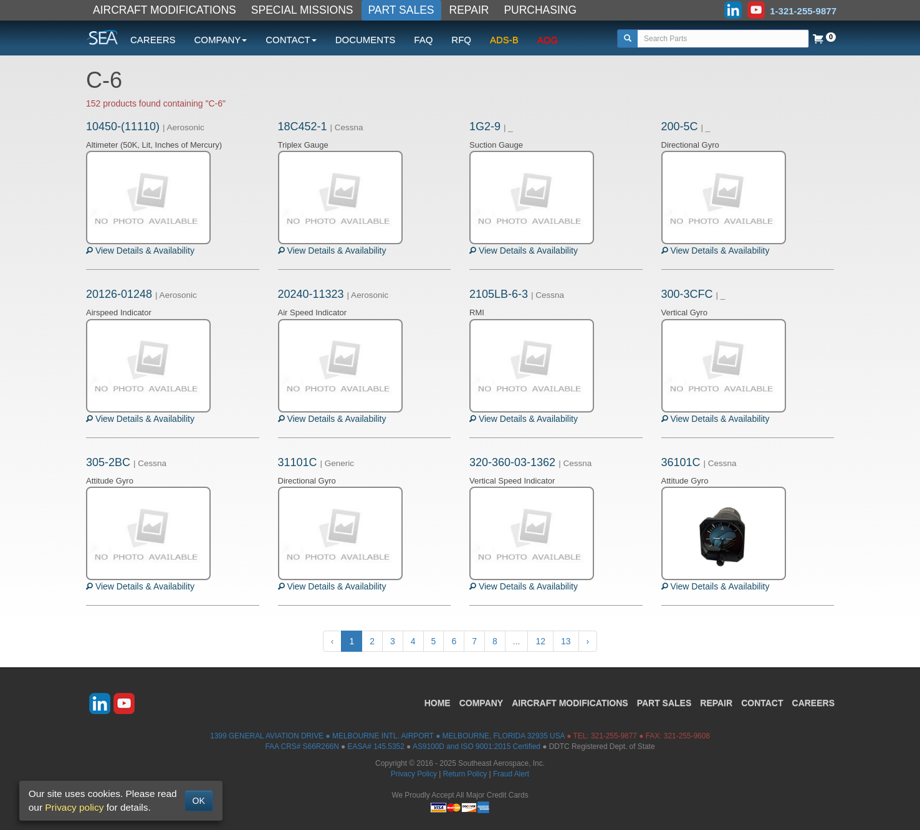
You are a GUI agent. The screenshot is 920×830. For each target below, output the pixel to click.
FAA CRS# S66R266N (301, 746)
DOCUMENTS (365, 39)
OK (199, 801)
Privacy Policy (414, 774)
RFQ (461, 39)
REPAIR (469, 10)
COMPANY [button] (220, 39)
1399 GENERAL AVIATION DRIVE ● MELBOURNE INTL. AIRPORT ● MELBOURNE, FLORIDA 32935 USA (387, 736)
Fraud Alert (511, 774)
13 (566, 641)
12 (540, 641)
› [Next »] (588, 641)
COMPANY (481, 703)
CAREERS (153, 39)
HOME (437, 703)
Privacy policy (74, 807)
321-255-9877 (614, 736)
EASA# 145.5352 (376, 746)
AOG (547, 39)
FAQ (423, 39)
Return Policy (465, 774)
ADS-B (504, 39)
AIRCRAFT (570, 703)
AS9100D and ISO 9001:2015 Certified (476, 746)
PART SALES (401, 10)
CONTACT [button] (291, 39)
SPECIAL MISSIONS (302, 10)
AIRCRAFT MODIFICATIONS (164, 10)
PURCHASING (540, 10)
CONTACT (762, 703)
